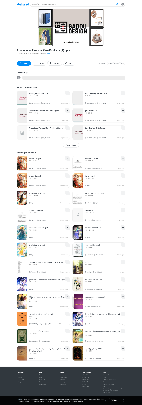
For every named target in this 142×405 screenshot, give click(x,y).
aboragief (33, 341)
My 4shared (34, 53)
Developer (63, 384)
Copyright (63, 382)
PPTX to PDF (85, 377)
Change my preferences (77, 401)
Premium (21, 375)
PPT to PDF (85, 384)
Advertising (63, 377)
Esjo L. (87, 220)
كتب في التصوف (44, 341)
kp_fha (88, 272)
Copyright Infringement (109, 379)
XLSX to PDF (85, 386)
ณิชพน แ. (88, 289)
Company (63, 375)
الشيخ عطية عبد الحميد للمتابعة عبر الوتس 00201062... (36, 324)
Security (105, 382)
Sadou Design (22, 53)
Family (32, 272)
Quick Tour (42, 379)
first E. (87, 306)
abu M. (32, 358)
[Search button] (117, 4)
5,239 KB (25, 57)
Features (42, 382)
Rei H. (87, 185)
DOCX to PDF (85, 379)
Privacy (105, 377)
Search (20, 377)
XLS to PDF (85, 382)
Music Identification (108, 384)
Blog (19, 382)
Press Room (21, 379)
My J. (31, 203)
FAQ (40, 377)
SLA (104, 386)
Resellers (63, 379)
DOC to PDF (85, 375)
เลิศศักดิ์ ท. (89, 341)
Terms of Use (107, 375)
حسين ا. (88, 358)
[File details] (24, 98)
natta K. (32, 168)
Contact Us (42, 384)
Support (41, 375)
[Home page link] (23, 4)
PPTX (19, 57)
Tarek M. (88, 255)
